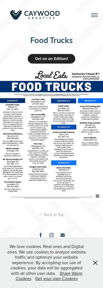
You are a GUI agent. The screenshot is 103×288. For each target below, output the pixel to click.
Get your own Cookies (56, 278)
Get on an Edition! (51, 58)
